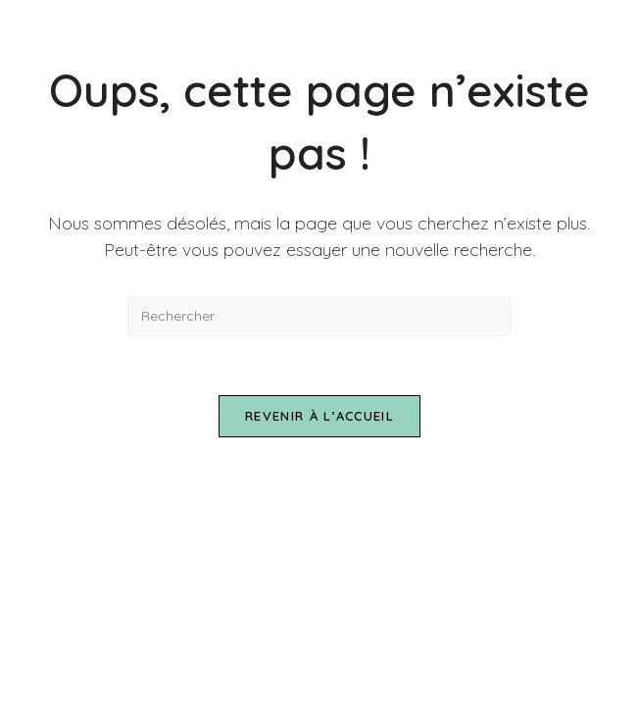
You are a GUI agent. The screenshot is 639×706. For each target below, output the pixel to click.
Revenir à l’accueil (319, 416)
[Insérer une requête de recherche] (319, 316)
